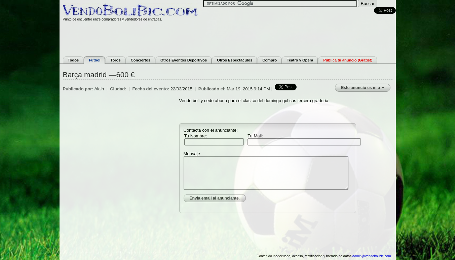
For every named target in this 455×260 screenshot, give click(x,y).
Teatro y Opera (300, 60)
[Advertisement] (227, 38)
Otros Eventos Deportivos (183, 60)
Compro (269, 60)
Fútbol (94, 60)
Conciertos (140, 60)
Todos (73, 60)
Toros (115, 60)
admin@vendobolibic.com (371, 256)
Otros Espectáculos (234, 60)
